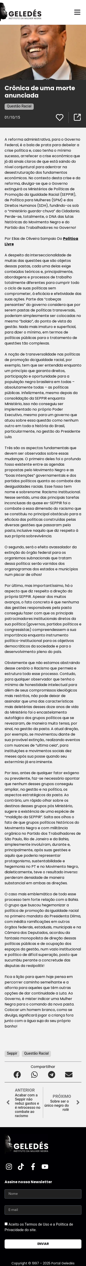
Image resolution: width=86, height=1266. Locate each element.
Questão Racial (19, 106)
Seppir (12, 1053)
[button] (17, 1075)
